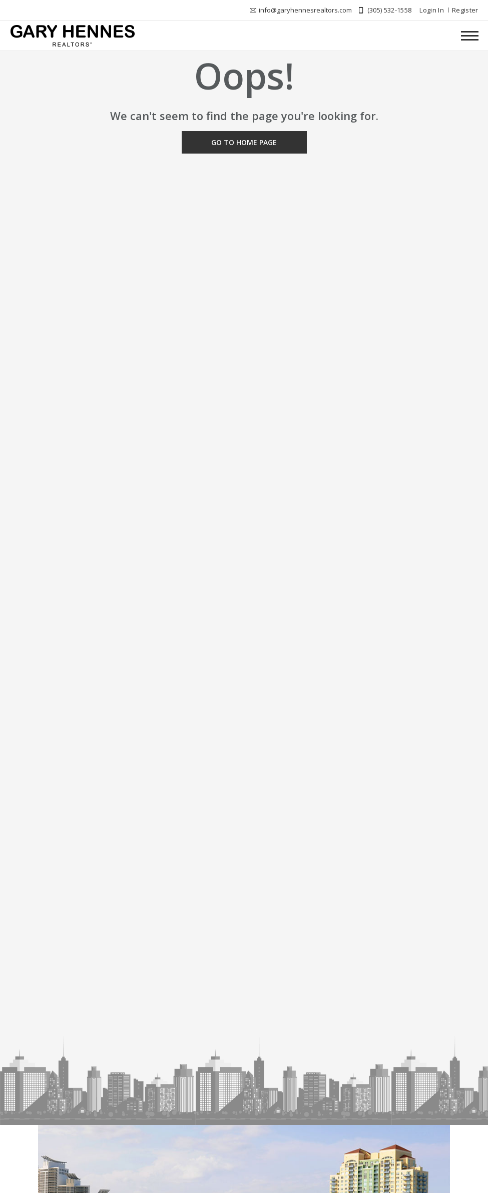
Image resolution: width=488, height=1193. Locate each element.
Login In (431, 10)
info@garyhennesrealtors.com (305, 10)
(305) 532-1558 (389, 10)
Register (465, 10)
